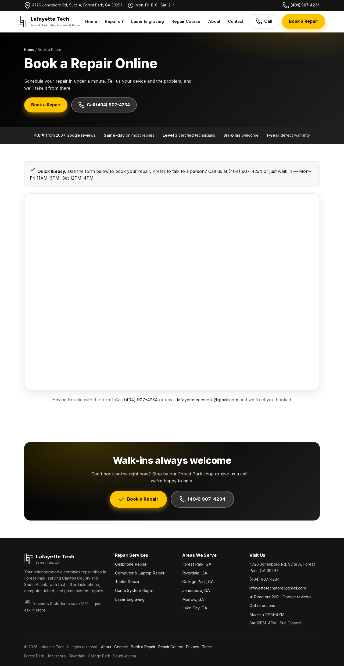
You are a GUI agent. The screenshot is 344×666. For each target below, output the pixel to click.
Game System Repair (134, 590)
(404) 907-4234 (301, 5)
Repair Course (185, 21)
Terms (207, 647)
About (214, 21)
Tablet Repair (127, 581)
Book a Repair (303, 21)
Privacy (192, 647)
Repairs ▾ (114, 21)
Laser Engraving (147, 21)
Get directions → (264, 605)
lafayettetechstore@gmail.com (207, 399)
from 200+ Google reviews (64, 135)
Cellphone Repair (130, 564)
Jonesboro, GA (196, 590)
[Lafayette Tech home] (49, 21)
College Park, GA (198, 581)
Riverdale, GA (194, 573)
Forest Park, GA (196, 564)
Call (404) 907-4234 (104, 105)
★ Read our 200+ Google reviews (280, 597)
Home (91, 21)
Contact (235, 21)
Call (264, 21)
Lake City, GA (194, 608)
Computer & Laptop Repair (139, 573)
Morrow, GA (193, 599)
